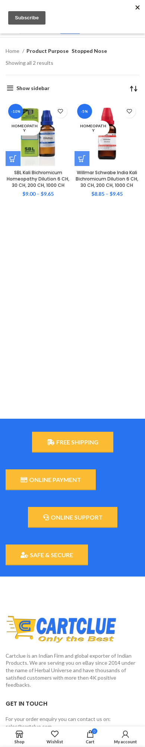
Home (13, 51)
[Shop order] (133, 88)
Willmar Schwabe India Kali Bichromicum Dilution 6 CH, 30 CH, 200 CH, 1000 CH (107, 178)
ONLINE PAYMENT (51, 480)
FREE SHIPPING (72, 442)
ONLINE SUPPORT (73, 517)
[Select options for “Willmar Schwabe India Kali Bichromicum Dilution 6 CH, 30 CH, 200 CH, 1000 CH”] (82, 158)
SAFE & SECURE (47, 555)
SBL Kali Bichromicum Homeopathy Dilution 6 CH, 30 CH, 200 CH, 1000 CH (38, 178)
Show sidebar (33, 88)
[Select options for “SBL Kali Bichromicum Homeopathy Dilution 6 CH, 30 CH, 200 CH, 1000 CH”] (13, 158)
